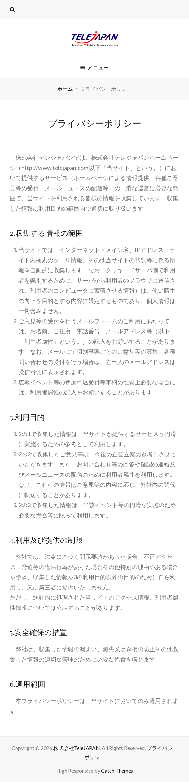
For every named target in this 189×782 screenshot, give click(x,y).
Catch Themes (117, 770)
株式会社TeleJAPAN (76, 748)
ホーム (65, 89)
